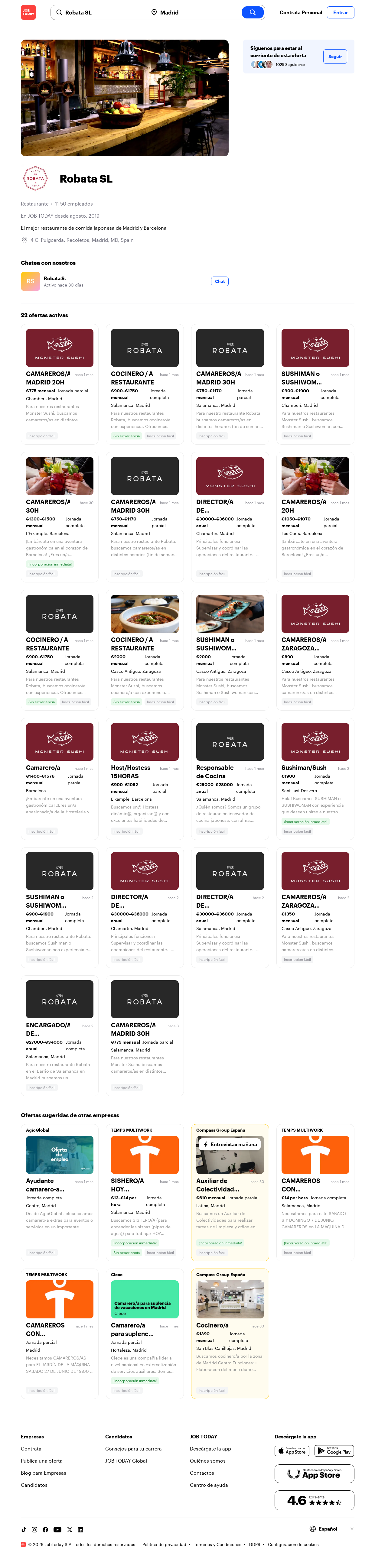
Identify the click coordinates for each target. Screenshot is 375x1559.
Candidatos (34, 1485)
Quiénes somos (208, 1460)
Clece (116, 1274)
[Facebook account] (45, 1529)
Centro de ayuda (209, 1485)
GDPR (254, 1544)
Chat (220, 281)
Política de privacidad (164, 1544)
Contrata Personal (301, 12)
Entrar (340, 12)
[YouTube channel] (57, 1529)
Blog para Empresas (43, 1473)
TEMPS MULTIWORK (131, 1130)
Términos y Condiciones (217, 1544)
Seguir (335, 56)
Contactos (202, 1473)
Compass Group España (220, 1130)
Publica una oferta (42, 1460)
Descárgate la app (210, 1448)
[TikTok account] (23, 1529)
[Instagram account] (34, 1529)
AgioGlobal (37, 1130)
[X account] (69, 1529)
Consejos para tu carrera (133, 1448)
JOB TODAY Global (126, 1460)
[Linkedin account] (80, 1529)
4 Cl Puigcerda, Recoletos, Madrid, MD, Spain (82, 240)
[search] (253, 12)
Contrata (31, 1448)
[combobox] (104, 12)
